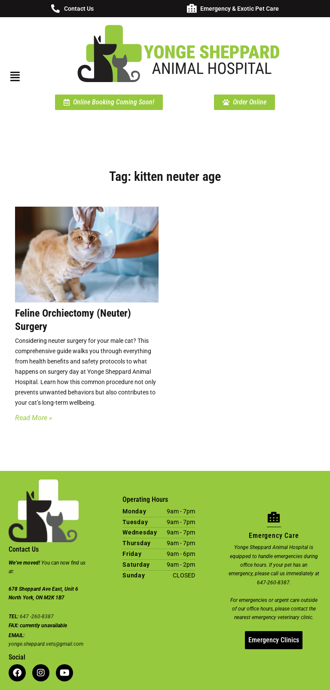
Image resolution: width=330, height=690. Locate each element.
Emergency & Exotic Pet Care (239, 8)
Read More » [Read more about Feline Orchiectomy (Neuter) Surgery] (33, 418)
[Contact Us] (55, 8)
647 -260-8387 (37, 617)
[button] (19, 76)
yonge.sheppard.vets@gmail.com (46, 644)
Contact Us (79, 8)
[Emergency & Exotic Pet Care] (191, 8)
